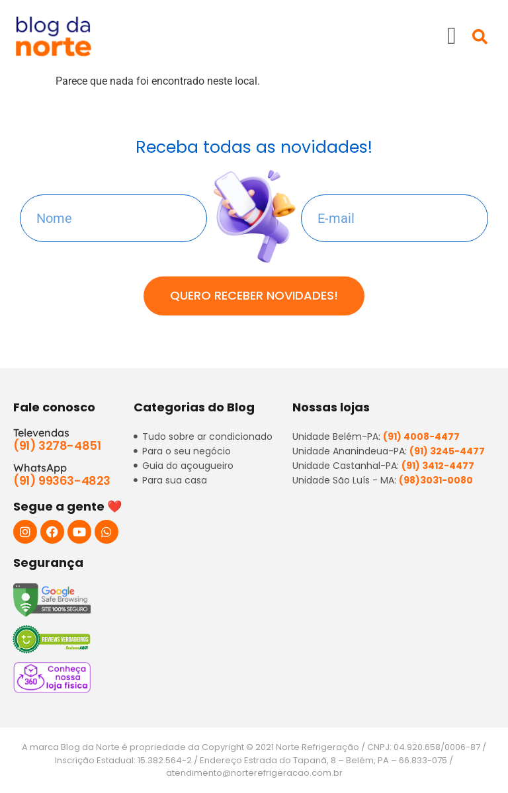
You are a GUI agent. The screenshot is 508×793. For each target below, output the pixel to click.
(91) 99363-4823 (61, 480)
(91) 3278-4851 (57, 445)
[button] (451, 36)
